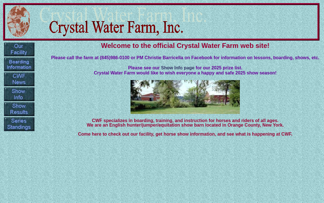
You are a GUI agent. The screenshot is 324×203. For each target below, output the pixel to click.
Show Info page (178, 67)
